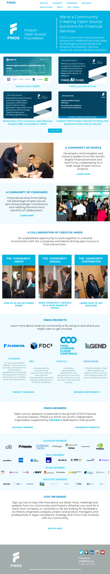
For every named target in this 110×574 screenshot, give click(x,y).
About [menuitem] (60, 7)
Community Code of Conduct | (58, 569)
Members (55, 420)
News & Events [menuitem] (46, 7)
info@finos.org (86, 561)
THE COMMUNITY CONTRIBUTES (91, 260)
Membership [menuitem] (72, 3)
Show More (55, 131)
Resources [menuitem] (86, 3)
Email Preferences (74, 569)
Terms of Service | (41, 569)
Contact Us (84, 558)
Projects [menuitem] (44, 3)
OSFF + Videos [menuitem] (73, 7)
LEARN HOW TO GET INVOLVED (91, 304)
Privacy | (32, 569)
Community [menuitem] (57, 3)
